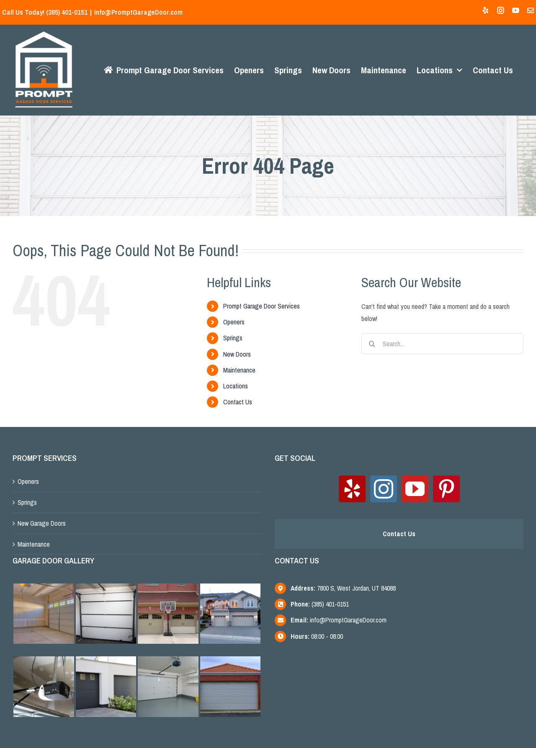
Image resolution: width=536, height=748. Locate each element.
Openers (232, 321)
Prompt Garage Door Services (260, 306)
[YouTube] (412, 489)
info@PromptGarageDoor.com (138, 12)
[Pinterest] (443, 489)
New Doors (235, 354)
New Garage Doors (42, 523)
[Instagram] (380, 489)
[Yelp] (349, 489)
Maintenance (238, 370)
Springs (231, 337)
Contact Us (236, 401)
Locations (234, 386)
